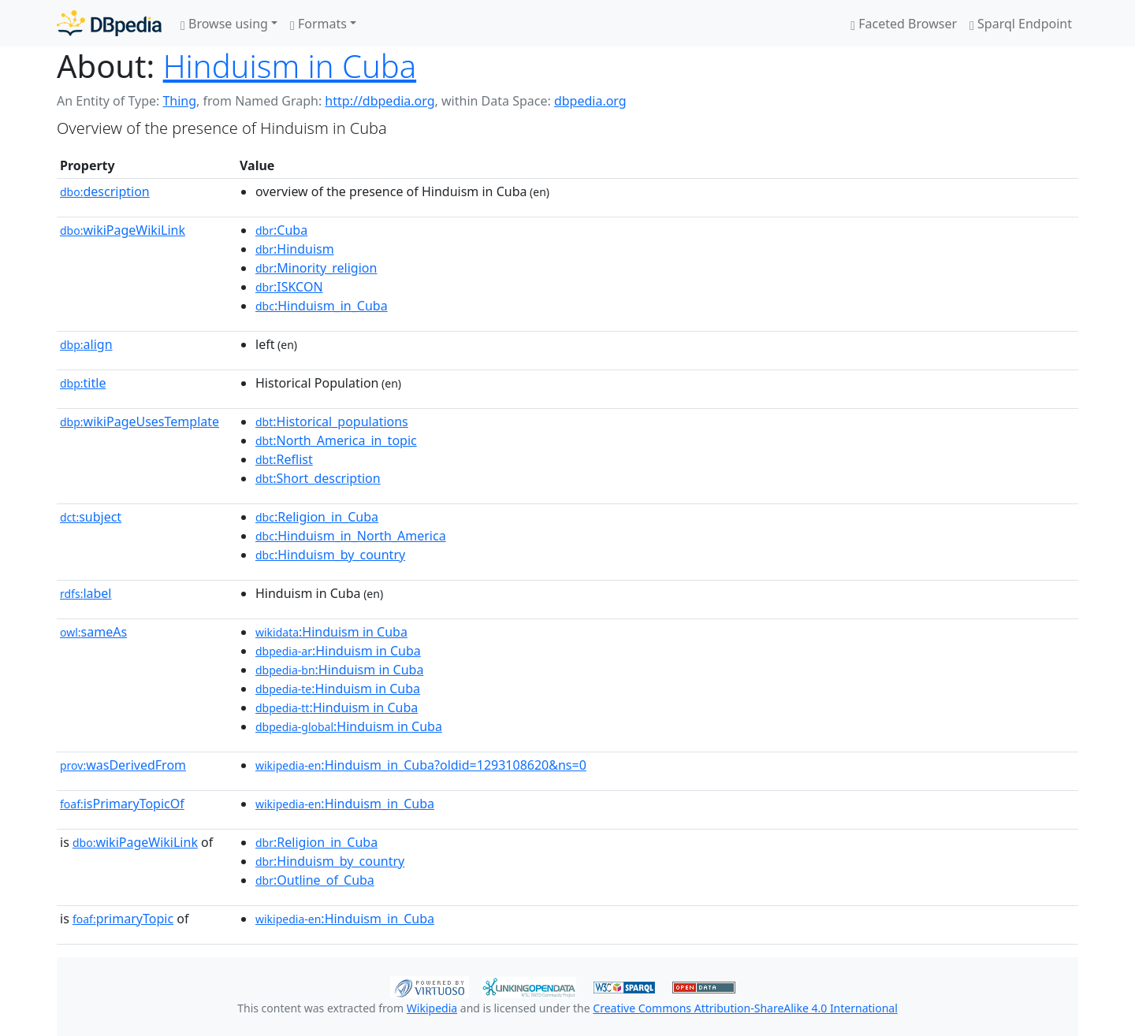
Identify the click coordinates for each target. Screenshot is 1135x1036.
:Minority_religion (316, 268)
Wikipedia (432, 1008)
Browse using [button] (224, 23)
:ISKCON (289, 286)
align (86, 344)
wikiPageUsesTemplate (139, 421)
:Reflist (284, 459)
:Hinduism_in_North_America (350, 535)
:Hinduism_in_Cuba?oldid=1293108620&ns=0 (420, 765)
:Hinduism (294, 249)
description (105, 191)
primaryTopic (123, 918)
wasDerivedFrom (123, 765)
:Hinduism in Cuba (331, 632)
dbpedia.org (590, 101)
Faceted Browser (903, 23)
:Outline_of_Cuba (314, 880)
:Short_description (318, 478)
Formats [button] (318, 23)
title (83, 383)
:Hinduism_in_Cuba (321, 305)
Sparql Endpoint (1020, 23)
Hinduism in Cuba (289, 65)
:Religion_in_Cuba (316, 516)
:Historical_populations (331, 421)
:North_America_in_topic (336, 440)
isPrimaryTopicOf (122, 803)
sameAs (93, 632)
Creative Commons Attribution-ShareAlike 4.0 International (745, 1008)
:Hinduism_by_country (330, 554)
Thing (179, 101)
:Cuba (281, 230)
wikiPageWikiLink (122, 230)
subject (90, 516)
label (86, 593)
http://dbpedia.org (379, 101)
